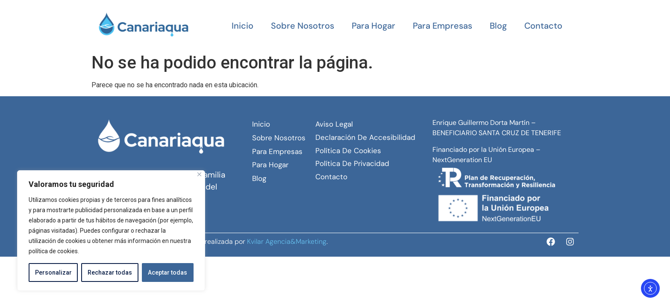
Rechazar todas (110, 272)
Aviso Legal (334, 124)
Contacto (543, 25)
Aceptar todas (167, 272)
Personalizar (53, 272)
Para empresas (442, 25)
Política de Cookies (348, 150)
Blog (498, 25)
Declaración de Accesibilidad (365, 137)
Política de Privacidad (352, 163)
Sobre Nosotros (302, 25)
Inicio (242, 25)
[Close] (199, 174)
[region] (111, 230)
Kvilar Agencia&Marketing (286, 241)
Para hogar (373, 25)
